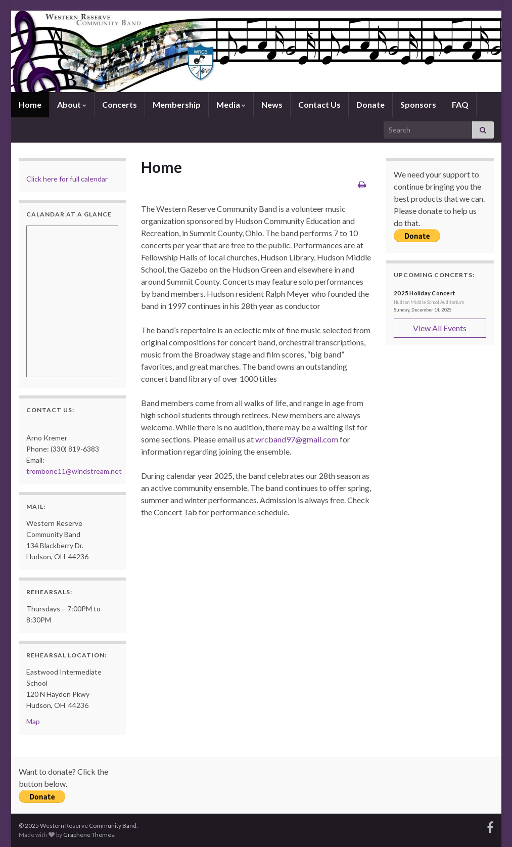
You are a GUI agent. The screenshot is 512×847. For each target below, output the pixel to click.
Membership (177, 104)
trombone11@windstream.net (74, 471)
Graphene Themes (88, 834)
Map (33, 721)
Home (30, 104)
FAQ (460, 104)
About (71, 104)
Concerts (119, 104)
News (272, 104)
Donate (370, 104)
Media (231, 104)
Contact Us (319, 104)
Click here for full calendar (67, 178)
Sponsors (418, 104)
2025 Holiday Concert (424, 293)
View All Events (440, 328)
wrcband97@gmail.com (296, 439)
